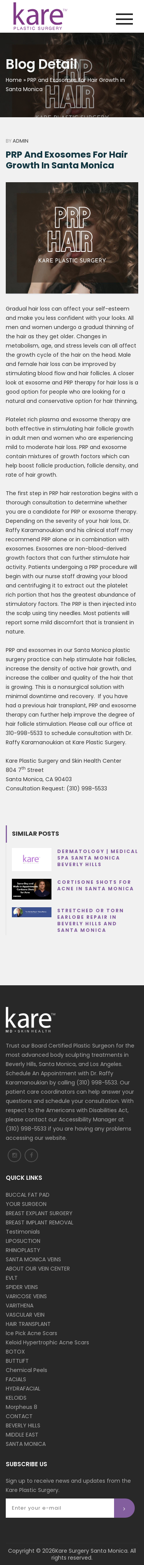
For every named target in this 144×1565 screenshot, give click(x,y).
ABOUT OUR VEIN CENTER (38, 1268)
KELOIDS (16, 1398)
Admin (20, 141)
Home (14, 80)
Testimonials (23, 1232)
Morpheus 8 (21, 1407)
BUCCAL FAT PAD (28, 1195)
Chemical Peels (26, 1370)
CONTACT (19, 1416)
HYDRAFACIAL (23, 1388)
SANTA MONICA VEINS (33, 1259)
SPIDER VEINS (22, 1287)
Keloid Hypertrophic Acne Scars (47, 1342)
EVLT (12, 1278)
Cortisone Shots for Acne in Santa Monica (95, 885)
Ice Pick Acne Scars (31, 1333)
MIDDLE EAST (22, 1435)
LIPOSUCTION (23, 1241)
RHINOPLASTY (23, 1250)
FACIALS (16, 1379)
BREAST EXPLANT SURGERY (39, 1213)
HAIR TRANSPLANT (28, 1324)
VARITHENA (19, 1305)
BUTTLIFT (17, 1361)
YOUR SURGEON (26, 1204)
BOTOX (15, 1351)
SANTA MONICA (26, 1444)
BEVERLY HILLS (23, 1425)
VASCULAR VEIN (25, 1315)
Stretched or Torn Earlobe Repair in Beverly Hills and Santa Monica (90, 920)
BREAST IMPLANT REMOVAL (39, 1222)
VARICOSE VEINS (26, 1296)
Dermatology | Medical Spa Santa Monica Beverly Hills (97, 858)
